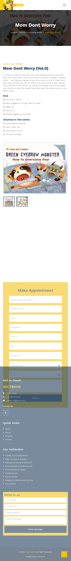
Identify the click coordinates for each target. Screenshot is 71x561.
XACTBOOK (30, 552)
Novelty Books (11, 473)
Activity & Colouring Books (30, 32)
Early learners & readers (16, 459)
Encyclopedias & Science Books (18, 466)
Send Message (35, 529)
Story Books (10, 484)
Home (14, 32)
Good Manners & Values (15, 470)
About (7, 432)
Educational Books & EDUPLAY (18, 463)
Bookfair (9, 436)
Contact (8, 439)
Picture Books (11, 477)
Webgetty (41, 557)
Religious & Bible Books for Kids (19, 480)
